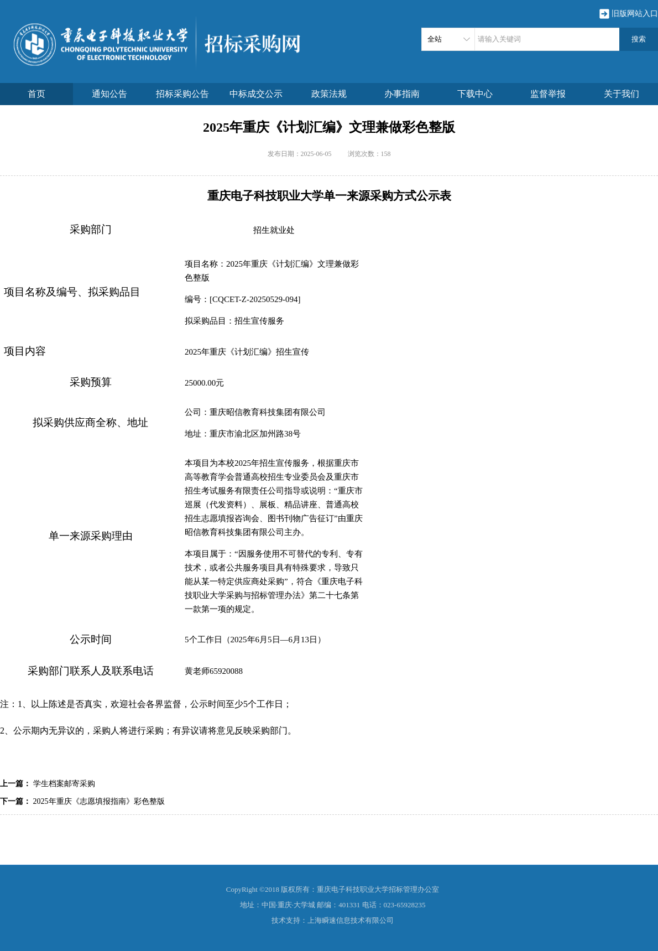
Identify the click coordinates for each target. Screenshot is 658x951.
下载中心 (475, 93)
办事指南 (402, 93)
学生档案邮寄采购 (64, 783)
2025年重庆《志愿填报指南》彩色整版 (99, 801)
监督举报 (548, 93)
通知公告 (109, 93)
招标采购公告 (182, 93)
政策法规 (329, 93)
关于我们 (621, 93)
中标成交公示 (256, 93)
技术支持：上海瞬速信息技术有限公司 (332, 920)
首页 (36, 93)
